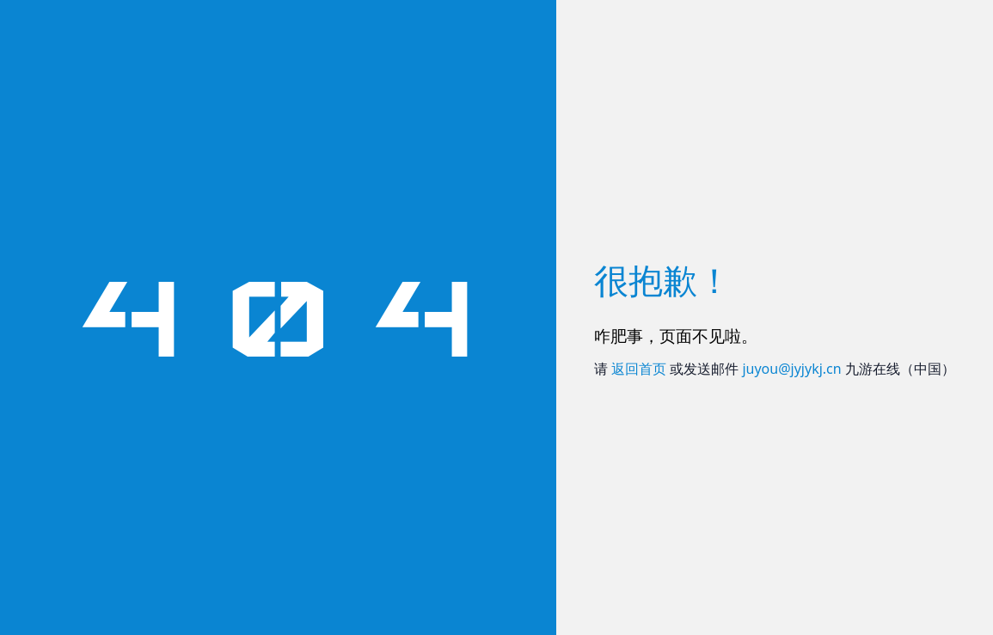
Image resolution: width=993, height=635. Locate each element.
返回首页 (638, 368)
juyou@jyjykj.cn (791, 368)
